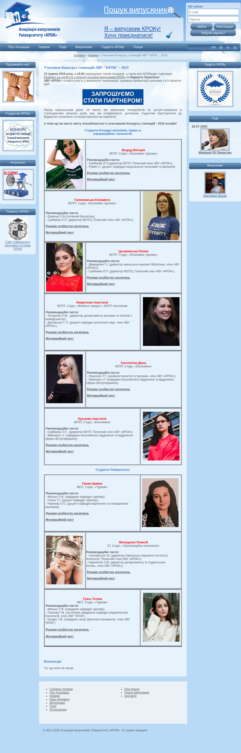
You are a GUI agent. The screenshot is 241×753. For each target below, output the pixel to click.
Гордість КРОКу (112, 47)
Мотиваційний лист (101, 179)
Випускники (83, 47)
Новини (44, 47)
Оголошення (58, 709)
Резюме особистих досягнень (108, 173)
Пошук (138, 47)
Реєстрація (131, 689)
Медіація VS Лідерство (215, 152)
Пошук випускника (136, 692)
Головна (79, 55)
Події (62, 47)
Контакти (130, 696)
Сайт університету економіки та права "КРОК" (18, 244)
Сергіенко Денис (215, 196)
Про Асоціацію (19, 47)
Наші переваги (59, 699)
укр (213, 47)
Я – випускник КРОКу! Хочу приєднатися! (132, 32)
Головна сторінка (61, 689)
